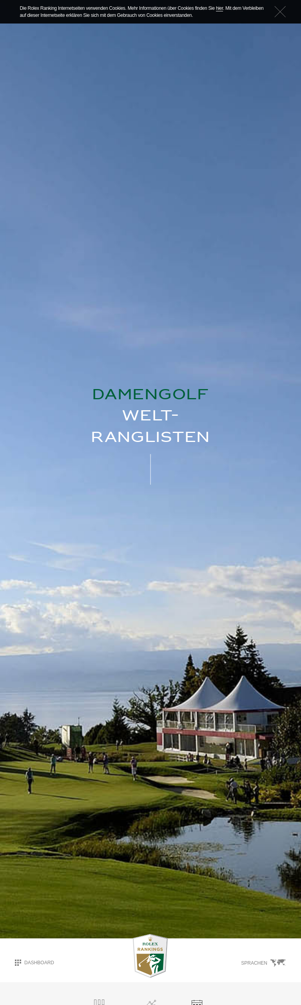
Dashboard (34, 963)
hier (219, 8)
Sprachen (263, 963)
